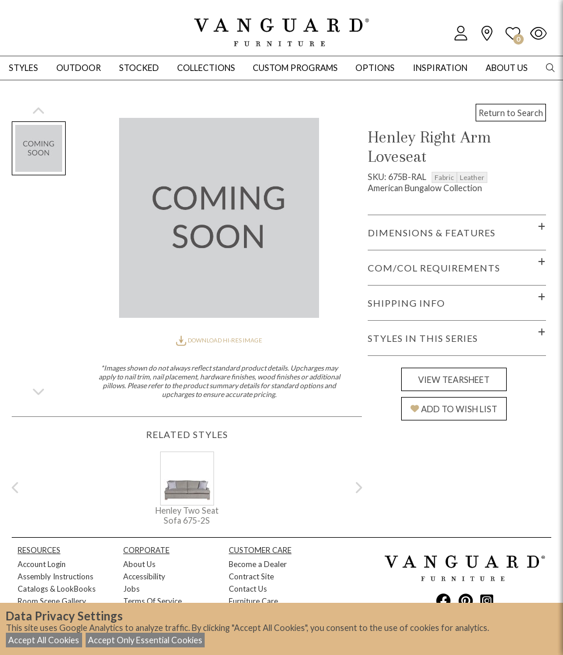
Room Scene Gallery (52, 601)
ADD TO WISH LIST (454, 409)
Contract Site (251, 576)
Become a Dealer (258, 564)
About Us (139, 564)
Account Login (42, 564)
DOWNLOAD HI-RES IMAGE (219, 340)
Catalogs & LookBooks (57, 588)
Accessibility (144, 576)
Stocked (139, 68)
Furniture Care (253, 601)
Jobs (131, 588)
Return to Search (511, 113)
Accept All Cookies (43, 640)
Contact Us (248, 588)
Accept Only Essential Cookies (145, 640)
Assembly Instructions (55, 576)
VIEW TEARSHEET (454, 380)
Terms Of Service (152, 601)
